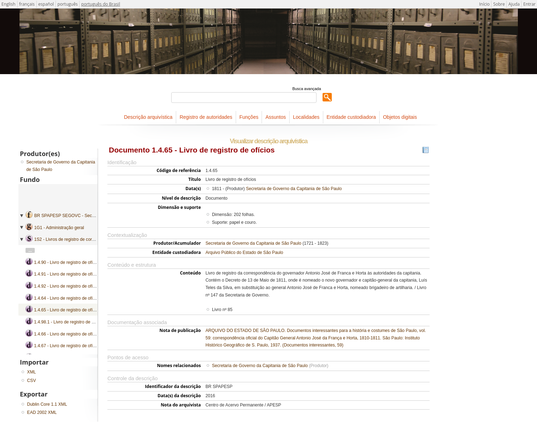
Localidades (306, 117)
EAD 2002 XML (42, 412)
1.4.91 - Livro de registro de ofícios (67, 274)
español (46, 4)
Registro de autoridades (206, 117)
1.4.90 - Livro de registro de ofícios (67, 262)
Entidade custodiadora (351, 117)
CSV (31, 380)
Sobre (499, 4)
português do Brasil (100, 4)
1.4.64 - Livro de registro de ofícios (67, 298)
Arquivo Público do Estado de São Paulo (244, 252)
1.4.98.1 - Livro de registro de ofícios (69, 322)
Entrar (529, 4)
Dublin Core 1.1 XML (47, 404)
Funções (248, 117)
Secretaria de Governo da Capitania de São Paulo (294, 188)
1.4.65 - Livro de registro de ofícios (67, 309)
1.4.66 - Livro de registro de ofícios (67, 334)
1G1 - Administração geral (59, 227)
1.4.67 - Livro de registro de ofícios (67, 345)
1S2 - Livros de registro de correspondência (76, 239)
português (67, 4)
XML (31, 372)
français (27, 4)
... (30, 250)
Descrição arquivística (148, 117)
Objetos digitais (400, 117)
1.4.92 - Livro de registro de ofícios (67, 286)
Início (484, 4)
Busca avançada (306, 89)
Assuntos (275, 117)
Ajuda (514, 4)
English (8, 4)
